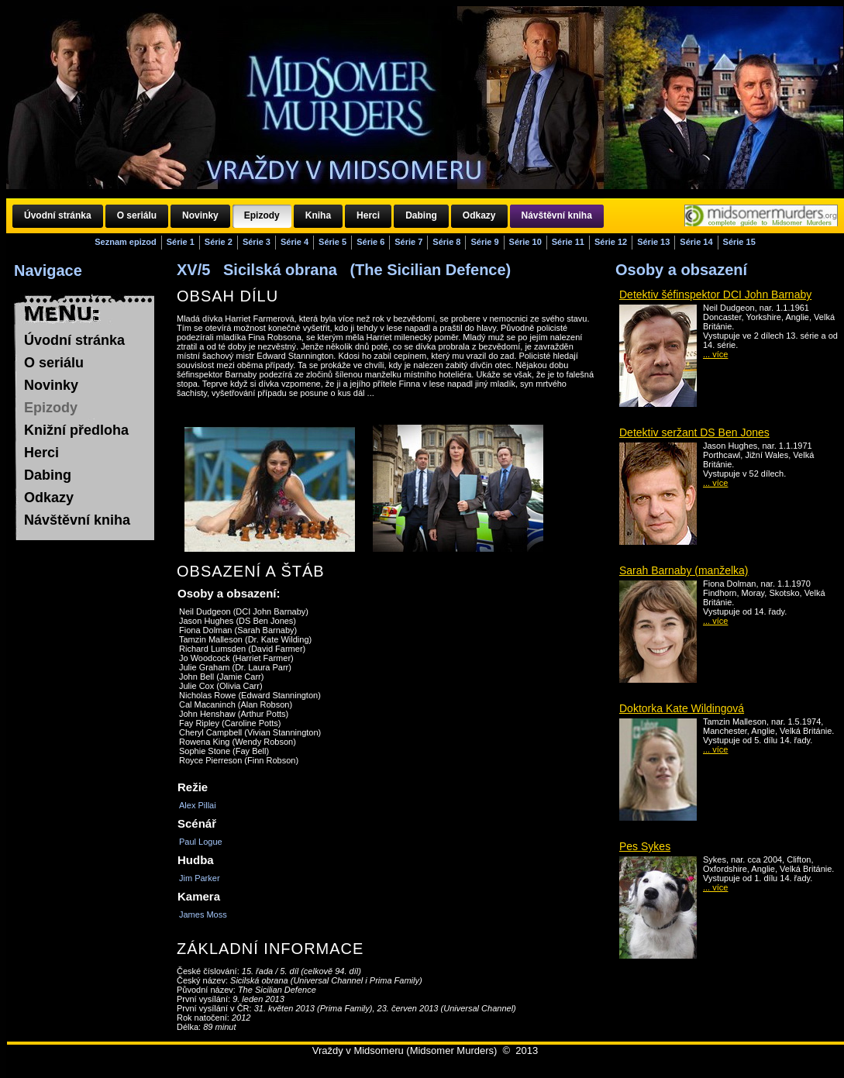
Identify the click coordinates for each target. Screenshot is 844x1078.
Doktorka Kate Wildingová (681, 708)
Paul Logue (200, 841)
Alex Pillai (197, 805)
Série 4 (294, 241)
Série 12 (610, 241)
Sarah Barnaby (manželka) (684, 570)
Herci (41, 452)
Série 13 (653, 241)
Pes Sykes (644, 846)
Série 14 (696, 241)
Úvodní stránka (74, 340)
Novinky (51, 385)
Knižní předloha (76, 430)
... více (715, 354)
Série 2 (219, 241)
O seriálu (54, 362)
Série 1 (181, 241)
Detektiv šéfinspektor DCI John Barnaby (715, 294)
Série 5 (332, 241)
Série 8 (446, 241)
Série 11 (568, 241)
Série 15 (739, 241)
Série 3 (256, 241)
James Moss (203, 914)
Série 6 (370, 241)
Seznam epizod (125, 241)
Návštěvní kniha (77, 520)
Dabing (47, 475)
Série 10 (525, 241)
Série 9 (484, 241)
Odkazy (49, 497)
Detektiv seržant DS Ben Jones (694, 432)
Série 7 (408, 241)
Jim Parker (199, 878)
